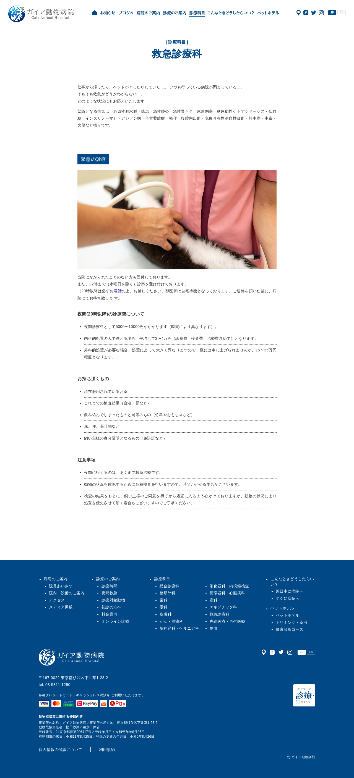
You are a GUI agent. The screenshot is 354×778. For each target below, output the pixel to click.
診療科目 (162, 579)
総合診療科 (169, 586)
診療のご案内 (108, 579)
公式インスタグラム (321, 12)
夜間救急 (109, 593)
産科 (214, 600)
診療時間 (109, 586)
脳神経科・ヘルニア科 (179, 628)
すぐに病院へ (288, 598)
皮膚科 (165, 614)
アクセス (298, 12)
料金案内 (109, 614)
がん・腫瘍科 (171, 621)
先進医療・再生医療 (227, 621)
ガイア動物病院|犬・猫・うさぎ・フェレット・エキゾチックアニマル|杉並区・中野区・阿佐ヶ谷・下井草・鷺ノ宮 (41, 14)
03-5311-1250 (58, 684)
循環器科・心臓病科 (227, 593)
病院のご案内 (55, 579)
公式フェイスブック (306, 12)
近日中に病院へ (289, 591)
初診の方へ (111, 607)
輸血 (214, 628)
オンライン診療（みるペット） (304, 695)
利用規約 (107, 749)
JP (332, 12)
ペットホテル (282, 608)
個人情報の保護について (60, 749)
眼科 (164, 607)
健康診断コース (289, 629)
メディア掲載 (61, 607)
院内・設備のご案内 (67, 593)
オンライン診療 (115, 621)
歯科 (164, 600)
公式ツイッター (313, 12)
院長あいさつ (61, 586)
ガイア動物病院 (71, 657)
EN (341, 12)
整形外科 (167, 593)
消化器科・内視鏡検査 (229, 586)
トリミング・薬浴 (291, 622)
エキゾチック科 (223, 607)
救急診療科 (219, 614)
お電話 (116, 291)
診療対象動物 (113, 600)
